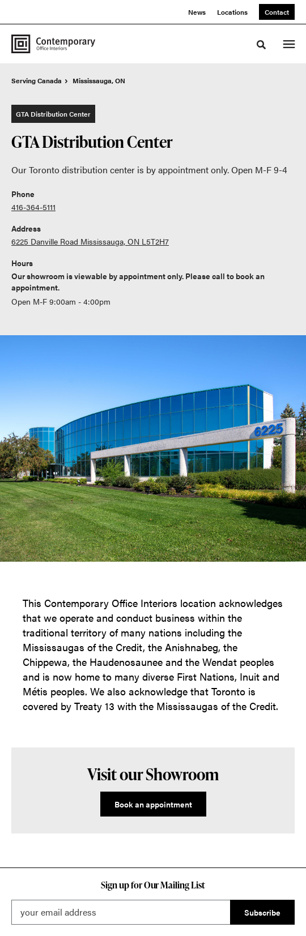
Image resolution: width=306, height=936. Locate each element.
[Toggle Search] (261, 44)
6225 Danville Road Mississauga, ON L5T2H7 (90, 241)
